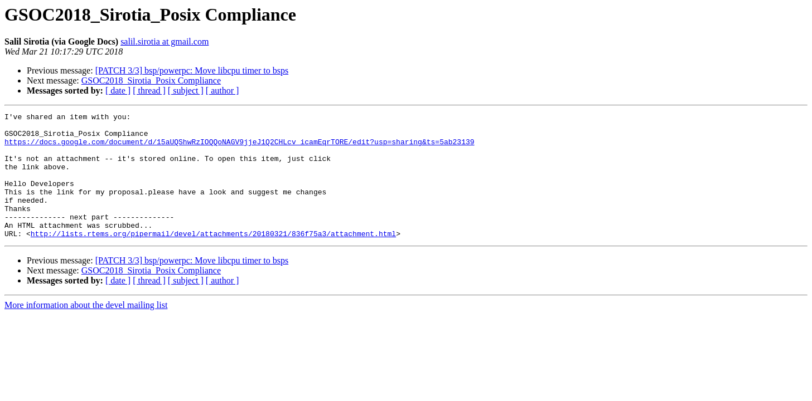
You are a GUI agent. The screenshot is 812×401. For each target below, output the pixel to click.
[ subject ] (186, 90)
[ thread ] (149, 90)
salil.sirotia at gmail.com (164, 41)
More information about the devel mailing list (85, 330)
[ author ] (222, 90)
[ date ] (117, 90)
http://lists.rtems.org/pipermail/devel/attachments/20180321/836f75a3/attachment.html (213, 258)
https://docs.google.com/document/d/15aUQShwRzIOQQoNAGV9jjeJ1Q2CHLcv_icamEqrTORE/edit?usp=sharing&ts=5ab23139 (239, 148)
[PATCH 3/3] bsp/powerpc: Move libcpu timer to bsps (192, 70)
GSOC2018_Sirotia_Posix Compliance (151, 80)
